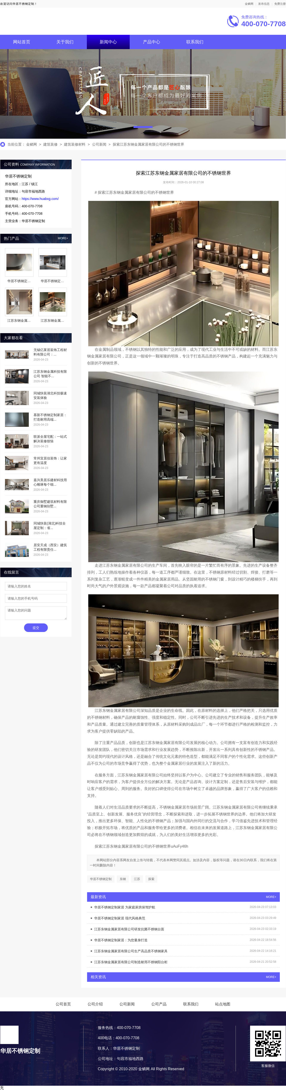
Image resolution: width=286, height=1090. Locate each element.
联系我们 (194, 42)
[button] (143, 127)
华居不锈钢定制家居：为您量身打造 (121, 940)
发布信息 (264, 3)
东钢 (123, 879)
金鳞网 (249, 3)
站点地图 (222, 1004)
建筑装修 (50, 144)
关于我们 (65, 42)
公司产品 (159, 1004)
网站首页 (21, 42)
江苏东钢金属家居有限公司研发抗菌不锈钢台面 (129, 929)
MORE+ (63, 238)
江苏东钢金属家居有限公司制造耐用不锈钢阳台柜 (131, 962)
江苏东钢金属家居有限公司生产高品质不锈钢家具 (131, 951)
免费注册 (280, 3)
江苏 (137, 879)
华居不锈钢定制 (101, 879)
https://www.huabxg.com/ (40, 199)
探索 (151, 879)
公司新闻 (99, 144)
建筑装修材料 (75, 144)
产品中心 (151, 42)
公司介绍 (95, 1004)
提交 (36, 628)
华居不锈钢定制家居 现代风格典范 (119, 918)
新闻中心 (108, 42)
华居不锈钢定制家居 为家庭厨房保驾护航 (124, 907)
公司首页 (63, 1004)
